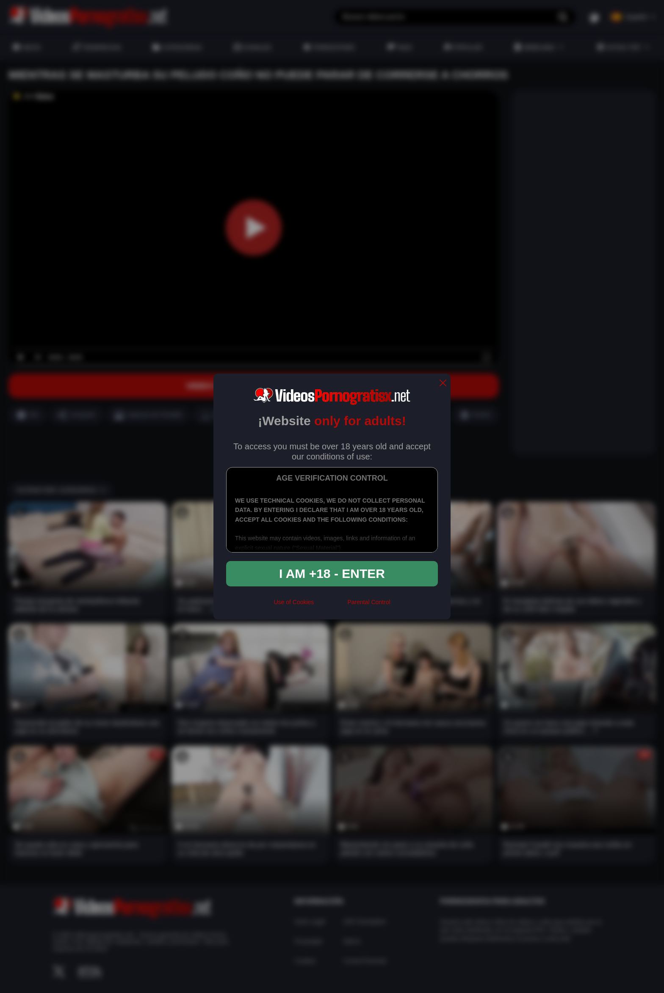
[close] (443, 384)
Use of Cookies (294, 602)
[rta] (330, 605)
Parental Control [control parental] (368, 602)
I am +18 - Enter (332, 573)
